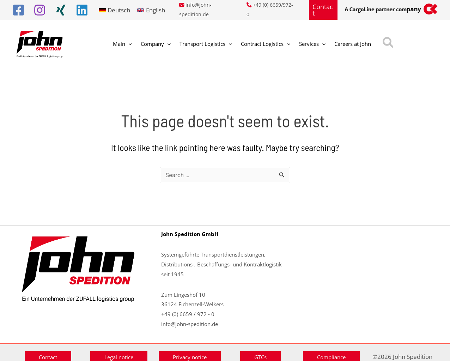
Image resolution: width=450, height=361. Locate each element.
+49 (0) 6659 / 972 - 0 (187, 314)
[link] (114, 10)
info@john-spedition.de (189, 323)
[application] (126, 44)
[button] (323, 10)
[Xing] (61, 10)
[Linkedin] (82, 10)
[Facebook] (18, 10)
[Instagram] (40, 10)
